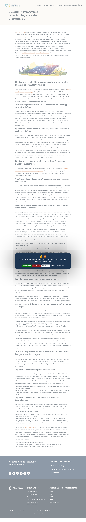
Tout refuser (36, 265)
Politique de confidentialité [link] (57, 265)
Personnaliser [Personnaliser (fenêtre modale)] (46, 265)
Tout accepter (27, 265)
